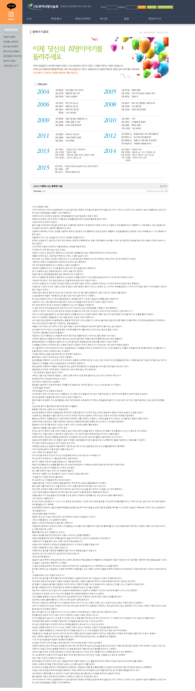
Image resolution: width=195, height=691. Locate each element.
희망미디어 (154, 18)
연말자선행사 (9, 37)
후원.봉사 (56, 18)
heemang (37, 191)
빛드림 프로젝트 (10, 46)
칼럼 (126, 18)
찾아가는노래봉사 (11, 51)
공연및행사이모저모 (12, 56)
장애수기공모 (9, 61)
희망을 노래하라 (10, 41)
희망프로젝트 (82, 18)
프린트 (164, 186)
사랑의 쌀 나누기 (11, 65)
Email (43, 191)
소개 (28, 18)
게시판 (103, 18)
